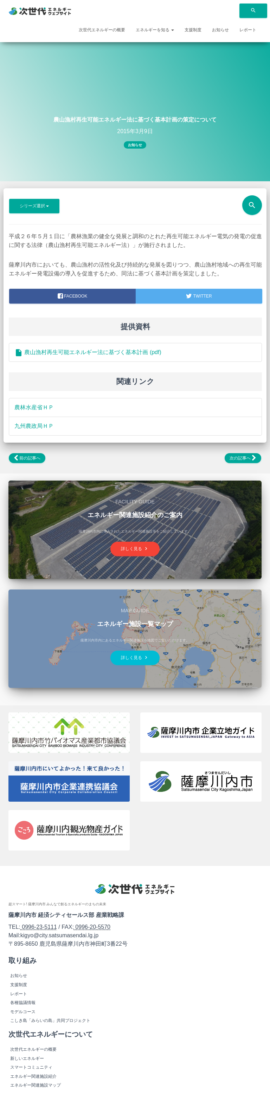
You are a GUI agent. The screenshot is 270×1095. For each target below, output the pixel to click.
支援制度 (193, 29)
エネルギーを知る (155, 29)
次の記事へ (243, 458)
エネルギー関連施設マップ (35, 1085)
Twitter (199, 296)
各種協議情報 (23, 1002)
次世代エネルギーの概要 (102, 29)
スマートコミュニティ (31, 1067)
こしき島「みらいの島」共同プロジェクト (50, 1020)
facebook (72, 296)
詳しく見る (135, 549)
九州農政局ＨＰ (34, 426)
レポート (247, 29)
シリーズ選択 (34, 205)
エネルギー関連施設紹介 (33, 1076)
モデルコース (23, 1011)
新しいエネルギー (27, 1058)
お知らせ (220, 29)
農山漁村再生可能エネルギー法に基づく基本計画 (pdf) (87, 352)
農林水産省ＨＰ (34, 407)
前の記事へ (27, 458)
